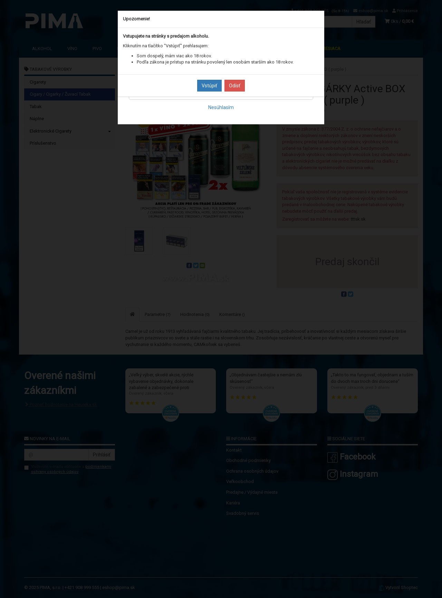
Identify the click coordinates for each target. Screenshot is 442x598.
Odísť (234, 85)
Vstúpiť (209, 85)
